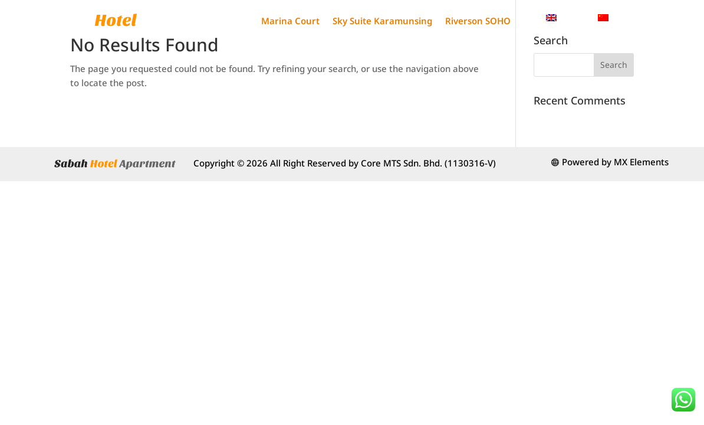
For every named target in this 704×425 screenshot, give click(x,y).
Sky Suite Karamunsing (382, 21)
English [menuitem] (573, 17)
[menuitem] (566, 17)
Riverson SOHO (478, 21)
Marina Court (290, 21)
